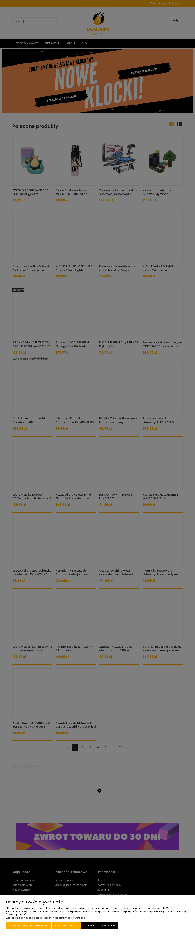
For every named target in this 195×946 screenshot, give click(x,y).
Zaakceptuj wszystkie (100, 925)
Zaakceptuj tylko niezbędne (28, 925)
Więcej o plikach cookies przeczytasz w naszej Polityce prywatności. (46, 918)
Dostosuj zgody (66, 925)
